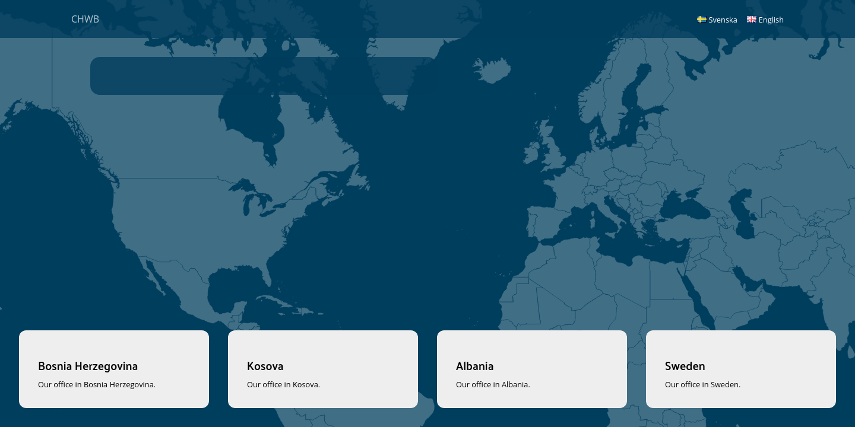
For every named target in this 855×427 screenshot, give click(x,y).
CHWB (85, 19)
